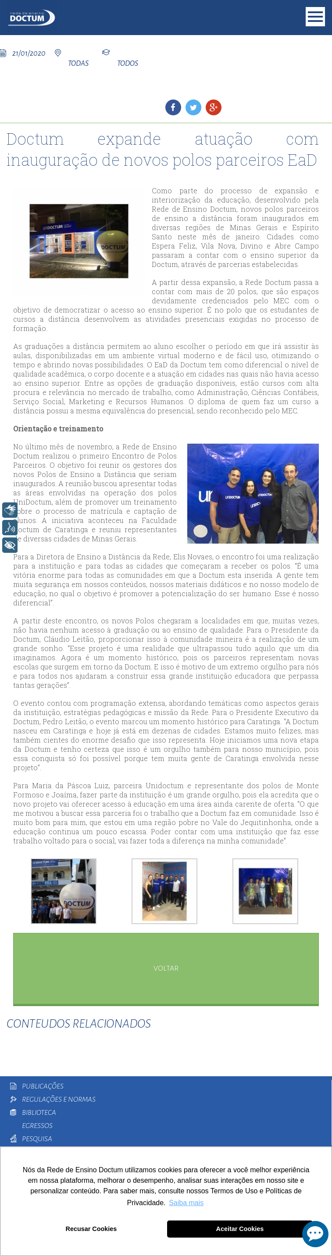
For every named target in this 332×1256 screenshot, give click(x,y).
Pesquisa (37, 1139)
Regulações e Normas (59, 1099)
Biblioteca (39, 1113)
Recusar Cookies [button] (91, 1228)
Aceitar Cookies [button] (240, 1228)
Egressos (37, 1126)
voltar (166, 968)
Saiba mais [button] (186, 1202)
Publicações (43, 1086)
